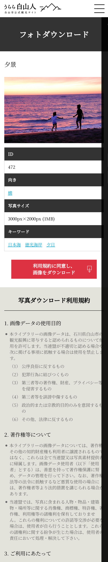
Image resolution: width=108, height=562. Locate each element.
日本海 (14, 244)
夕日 (50, 244)
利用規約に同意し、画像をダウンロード (62, 269)
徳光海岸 (33, 244)
